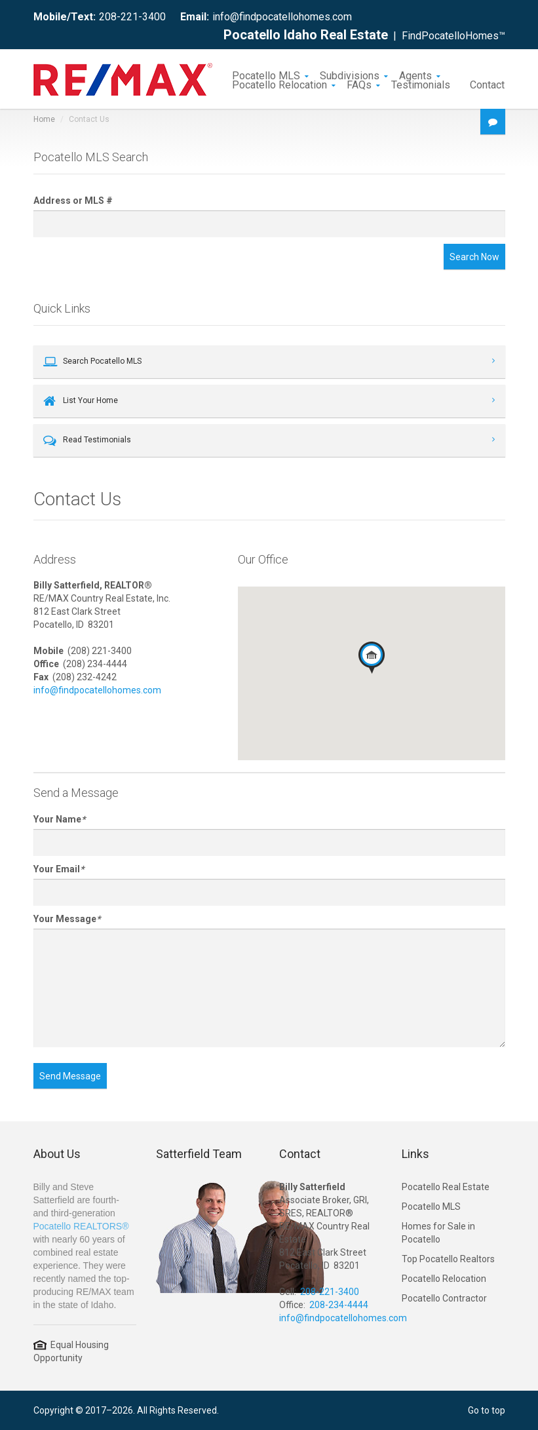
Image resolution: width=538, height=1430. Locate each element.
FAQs (359, 83)
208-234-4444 (338, 1305)
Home (44, 119)
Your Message (66, 919)
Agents (415, 74)
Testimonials (420, 83)
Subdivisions (349, 74)
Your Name (59, 819)
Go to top (486, 1410)
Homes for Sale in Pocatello (438, 1233)
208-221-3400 (132, 16)
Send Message (70, 1076)
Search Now (474, 257)
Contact (487, 83)
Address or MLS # (73, 200)
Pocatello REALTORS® (81, 1226)
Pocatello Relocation (279, 83)
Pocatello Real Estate (446, 1187)
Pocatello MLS (266, 74)
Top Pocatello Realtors (448, 1259)
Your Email (58, 869)
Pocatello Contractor (444, 1298)
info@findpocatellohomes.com (282, 16)
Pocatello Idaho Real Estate (305, 35)
